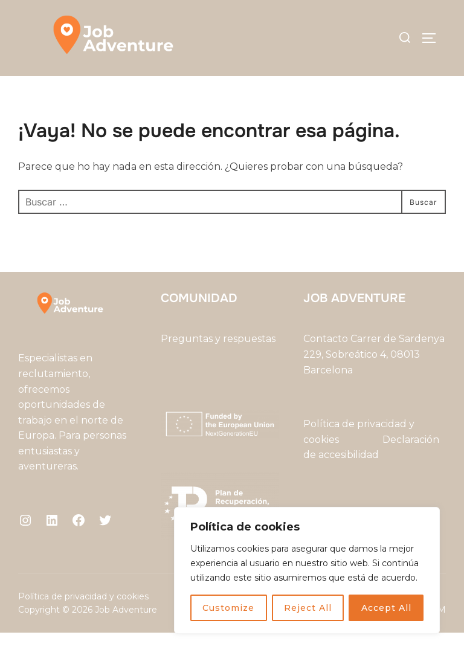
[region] (307, 570)
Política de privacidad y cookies (83, 621)
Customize (228, 607)
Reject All (308, 607)
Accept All (386, 607)
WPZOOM (423, 635)
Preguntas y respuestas (218, 364)
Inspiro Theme (351, 635)
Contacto (325, 364)
